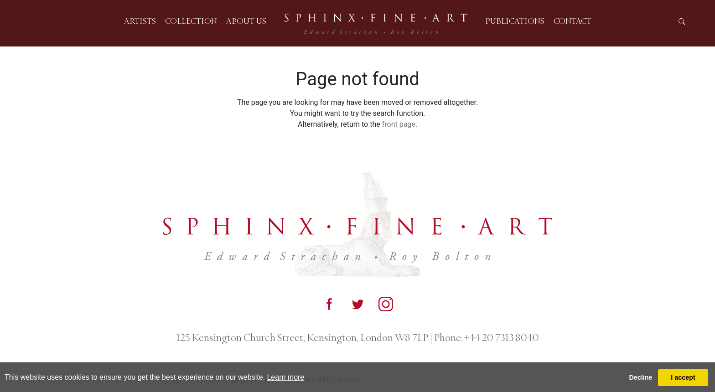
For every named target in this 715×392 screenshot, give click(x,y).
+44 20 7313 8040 (500, 337)
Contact (572, 21)
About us (246, 21)
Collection (191, 21)
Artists (140, 21)
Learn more (285, 377)
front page (398, 124)
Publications (514, 21)
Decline (640, 377)
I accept (683, 377)
